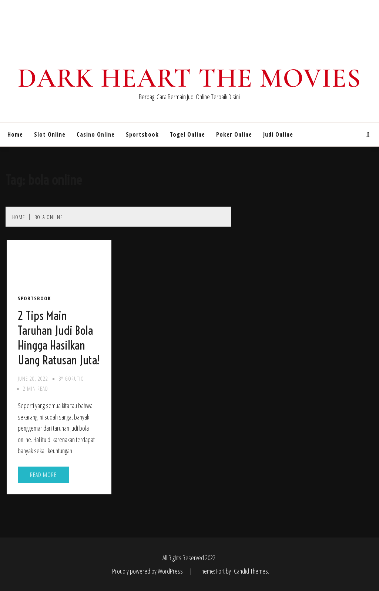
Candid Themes (251, 571)
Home (15, 134)
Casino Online (96, 134)
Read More (43, 475)
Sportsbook (142, 134)
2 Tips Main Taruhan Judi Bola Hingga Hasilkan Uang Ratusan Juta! (59, 337)
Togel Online (187, 134)
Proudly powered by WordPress (148, 571)
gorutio (74, 378)
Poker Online (234, 134)
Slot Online (50, 134)
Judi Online (278, 134)
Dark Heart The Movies (189, 78)
